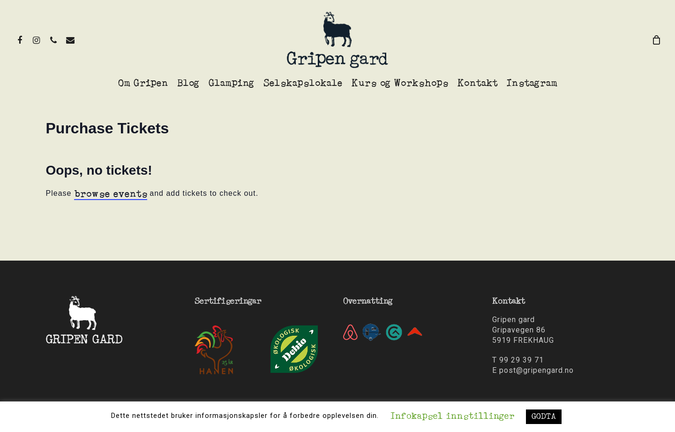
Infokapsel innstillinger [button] (452, 416)
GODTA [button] (544, 417)
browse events (110, 194)
